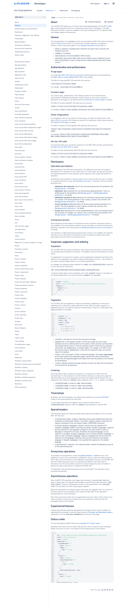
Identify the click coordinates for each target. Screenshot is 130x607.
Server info (18, 325)
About (17, 22)
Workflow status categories (24, 371)
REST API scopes (67, 75)
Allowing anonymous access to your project (97, 227)
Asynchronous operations (23, 48)
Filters (17, 101)
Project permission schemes (24, 285)
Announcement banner (22, 62)
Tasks (17, 334)
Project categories (21, 265)
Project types (19, 302)
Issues (17, 219)
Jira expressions (20, 229)
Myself (17, 246)
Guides (39, 10)
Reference (51, 10)
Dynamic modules (21, 91)
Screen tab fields (20, 315)
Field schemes (19, 94)
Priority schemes (20, 259)
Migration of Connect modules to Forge (28, 242)
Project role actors (21, 292)
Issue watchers (20, 209)
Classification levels (21, 85)
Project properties (21, 288)
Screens (17, 321)
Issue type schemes (21, 196)
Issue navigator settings (23, 157)
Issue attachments (21, 111)
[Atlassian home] (21, 3)
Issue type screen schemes (24, 200)
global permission (87, 455)
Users (17, 354)
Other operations (20, 387)
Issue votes (19, 206)
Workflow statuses (21, 374)
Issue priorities (19, 167)
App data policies (20, 65)
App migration (19, 68)
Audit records (19, 78)
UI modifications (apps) (23, 344)
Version (17, 25)
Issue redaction (20, 173)
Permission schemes (21, 249)
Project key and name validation (25, 282)
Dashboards (19, 88)
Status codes (19, 55)
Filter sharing (19, 98)
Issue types (18, 203)
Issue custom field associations (25, 124)
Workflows (18, 384)
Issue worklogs (20, 216)
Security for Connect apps (95, 100)
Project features (20, 279)
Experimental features (22, 52)
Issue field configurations (23, 144)
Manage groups (61, 188)
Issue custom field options (23, 134)
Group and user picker (22, 104)
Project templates (21, 298)
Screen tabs (19, 318)
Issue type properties (22, 193)
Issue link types (20, 150)
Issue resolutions (20, 180)
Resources (64, 10)
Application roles (20, 75)
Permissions (19, 32)
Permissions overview (84, 181)
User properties (20, 348)
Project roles (19, 295)
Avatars (17, 81)
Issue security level (21, 186)
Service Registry (20, 328)
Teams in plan (19, 338)
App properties (20, 71)
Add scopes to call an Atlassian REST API (67, 77)
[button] (113, 3)
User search (19, 351)
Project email (19, 275)
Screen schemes (20, 311)
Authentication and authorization (26, 29)
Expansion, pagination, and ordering (27, 35)
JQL (16, 223)
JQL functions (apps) (22, 226)
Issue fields (18, 147)
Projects (17, 308)
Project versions (20, 305)
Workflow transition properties (25, 377)
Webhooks (18, 357)
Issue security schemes (22, 190)
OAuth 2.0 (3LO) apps (61, 122)
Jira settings (19, 232)
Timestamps (19, 38)
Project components (22, 272)
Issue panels (19, 163)
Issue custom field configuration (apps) (28, 127)
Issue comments (20, 121)
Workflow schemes (21, 367)
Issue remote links (21, 177)
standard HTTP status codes (90, 523)
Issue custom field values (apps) (26, 140)
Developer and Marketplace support (100, 512)
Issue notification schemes (24, 160)
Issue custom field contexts (24, 131)
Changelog (75, 10)
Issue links (18, 154)
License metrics (20, 239)
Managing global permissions (81, 215)
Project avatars (20, 262)
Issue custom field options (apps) (26, 137)
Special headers (20, 42)
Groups (17, 108)
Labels (17, 236)
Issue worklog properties (23, 213)
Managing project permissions (66, 201)
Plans (16, 256)
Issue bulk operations (22, 114)
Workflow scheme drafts (23, 361)
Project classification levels (24, 269)
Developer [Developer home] (40, 3)
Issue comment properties (23, 117)
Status (17, 331)
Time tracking (19, 341)
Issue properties (20, 170)
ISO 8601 (106, 397)
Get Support (95, 3)
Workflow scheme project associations (28, 364)
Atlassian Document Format (90, 45)
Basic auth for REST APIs (62, 147)
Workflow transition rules (23, 380)
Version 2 (59, 43)
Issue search (19, 183)
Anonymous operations (22, 45)
